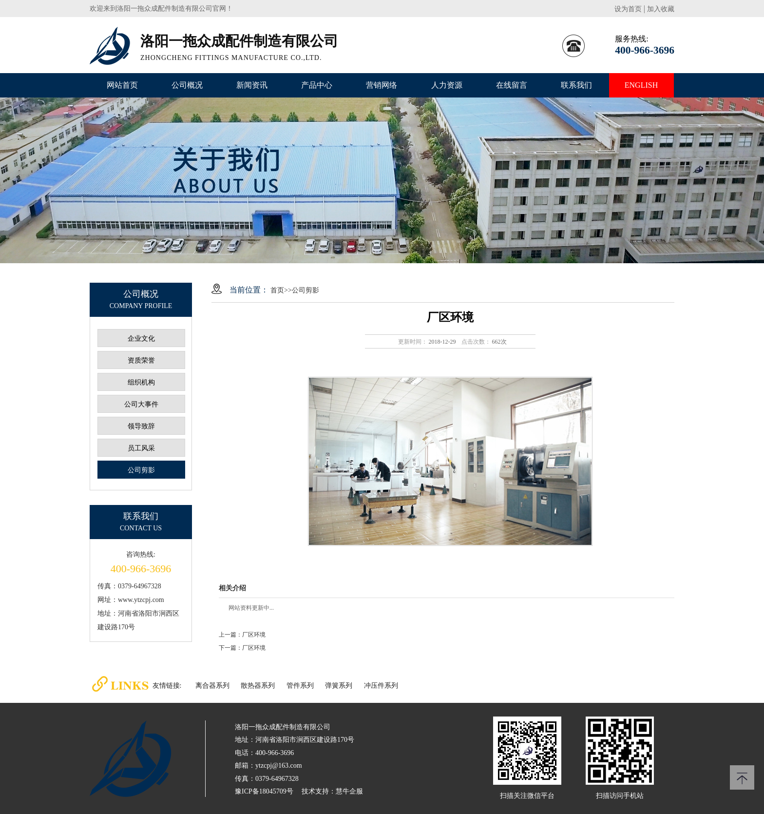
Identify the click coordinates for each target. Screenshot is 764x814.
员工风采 (141, 448)
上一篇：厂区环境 (242, 634)
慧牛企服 (349, 791)
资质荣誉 (141, 360)
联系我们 (576, 85)
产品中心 (316, 85)
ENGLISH (641, 85)
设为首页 (628, 9)
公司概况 (187, 85)
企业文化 (141, 338)
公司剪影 (141, 470)
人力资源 (446, 85)
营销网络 (381, 85)
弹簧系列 (338, 685)
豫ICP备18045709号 (264, 791)
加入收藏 (660, 9)
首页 (277, 290)
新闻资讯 (251, 85)
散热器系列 (258, 685)
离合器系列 (212, 685)
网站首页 (122, 85)
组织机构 (141, 382)
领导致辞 (141, 426)
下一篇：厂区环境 (242, 647)
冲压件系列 (381, 685)
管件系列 (300, 685)
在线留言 (511, 85)
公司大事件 (141, 404)
